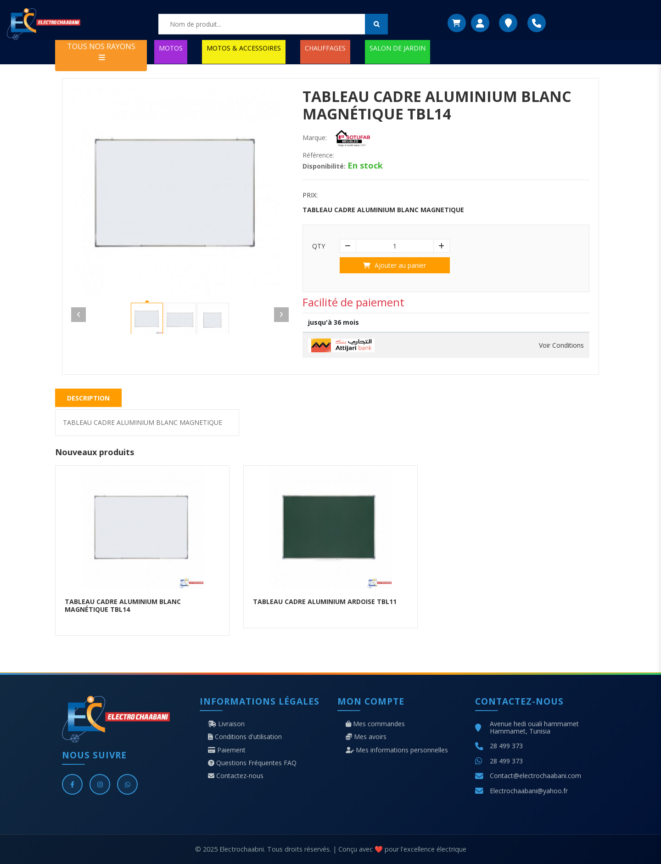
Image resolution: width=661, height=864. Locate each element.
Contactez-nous (235, 775)
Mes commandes (375, 724)
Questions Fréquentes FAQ (252, 763)
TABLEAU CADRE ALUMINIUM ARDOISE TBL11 (325, 601)
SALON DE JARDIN (398, 48)
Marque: (314, 137)
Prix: (310, 195)
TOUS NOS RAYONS (101, 51)
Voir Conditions (561, 345)
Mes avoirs (366, 736)
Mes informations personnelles (397, 750)
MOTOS (171, 48)
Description (88, 398)
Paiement (227, 750)
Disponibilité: (324, 166)
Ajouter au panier (394, 265)
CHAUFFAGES (325, 48)
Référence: (318, 155)
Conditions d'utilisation (245, 736)
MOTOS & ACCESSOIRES (244, 48)
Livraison (226, 724)
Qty (318, 246)
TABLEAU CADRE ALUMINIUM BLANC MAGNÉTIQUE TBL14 (123, 605)
